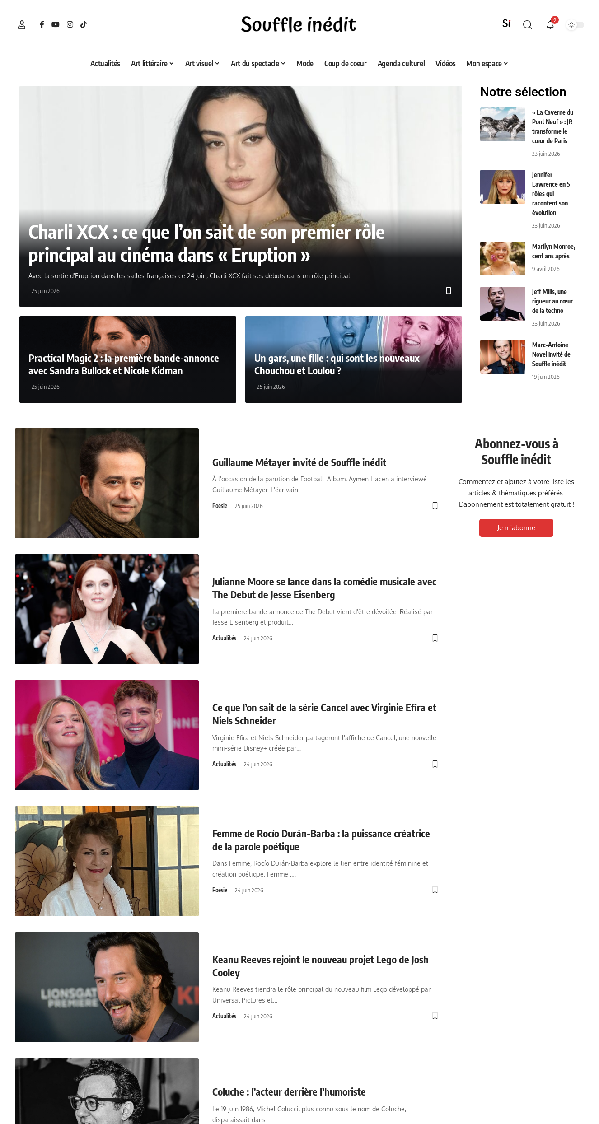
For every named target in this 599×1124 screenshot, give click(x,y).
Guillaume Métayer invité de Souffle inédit (299, 462)
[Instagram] (70, 25)
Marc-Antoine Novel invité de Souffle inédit (551, 354)
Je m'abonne (516, 527)
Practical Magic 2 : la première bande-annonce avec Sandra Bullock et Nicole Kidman (123, 364)
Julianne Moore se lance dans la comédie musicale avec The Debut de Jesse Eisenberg (324, 588)
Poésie (219, 505)
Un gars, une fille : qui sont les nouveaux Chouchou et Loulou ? (337, 364)
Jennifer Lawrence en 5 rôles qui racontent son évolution (551, 193)
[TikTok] (83, 25)
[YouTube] (55, 25)
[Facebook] (42, 25)
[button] (21, 24)
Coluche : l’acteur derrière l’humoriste (289, 1091)
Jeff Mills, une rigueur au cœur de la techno (552, 301)
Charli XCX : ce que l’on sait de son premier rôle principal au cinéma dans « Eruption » (206, 243)
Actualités (224, 638)
